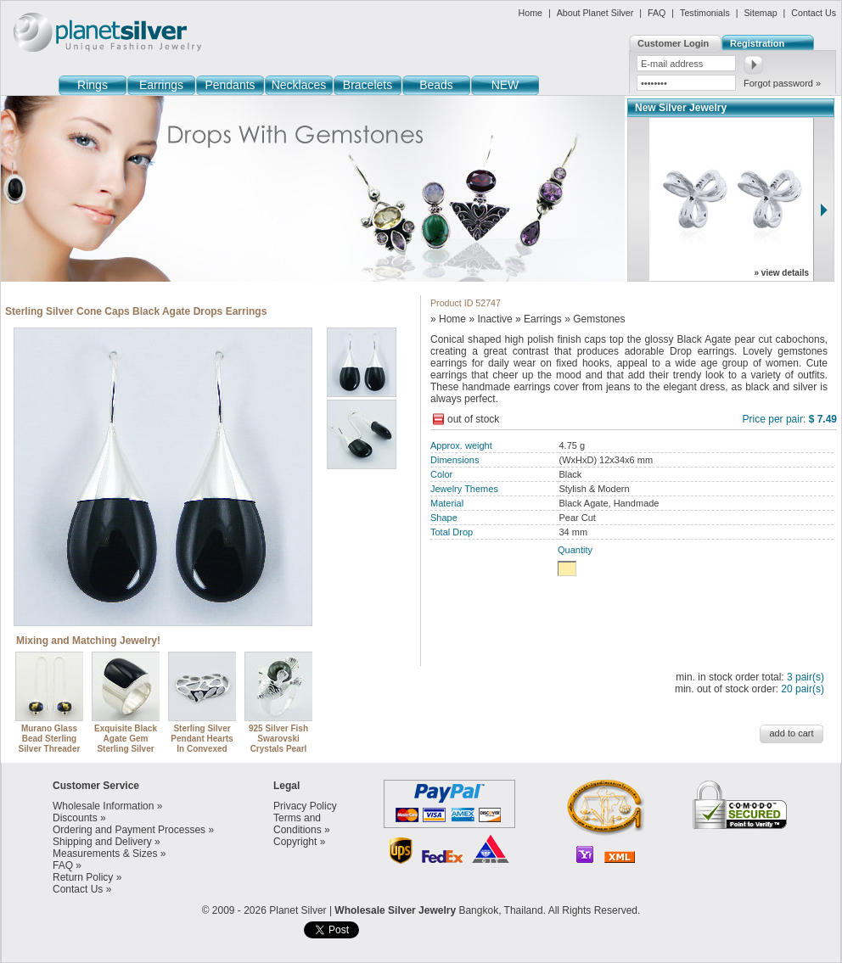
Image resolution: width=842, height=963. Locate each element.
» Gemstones (594, 319)
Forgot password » (782, 83)
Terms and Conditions (297, 824)
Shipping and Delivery (102, 842)
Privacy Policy (305, 806)
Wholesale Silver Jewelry (395, 910)
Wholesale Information (103, 806)
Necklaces (299, 85)
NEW (505, 85)
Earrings (161, 85)
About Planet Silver (595, 13)
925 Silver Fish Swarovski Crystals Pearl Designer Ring (279, 739)
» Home (448, 319)
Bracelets (367, 85)
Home (530, 13)
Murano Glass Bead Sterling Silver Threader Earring (50, 739)
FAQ (656, 13)
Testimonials (705, 13)
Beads (436, 85)
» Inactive (490, 319)
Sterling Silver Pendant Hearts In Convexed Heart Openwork (203, 739)
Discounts (75, 818)
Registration (757, 43)
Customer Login (673, 43)
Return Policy (83, 877)
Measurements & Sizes (105, 853)
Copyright (295, 842)
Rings (92, 85)
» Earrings (538, 319)
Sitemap (760, 13)
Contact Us (813, 13)
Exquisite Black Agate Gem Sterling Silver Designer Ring (126, 739)
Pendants (230, 85)
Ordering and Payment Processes (129, 830)
